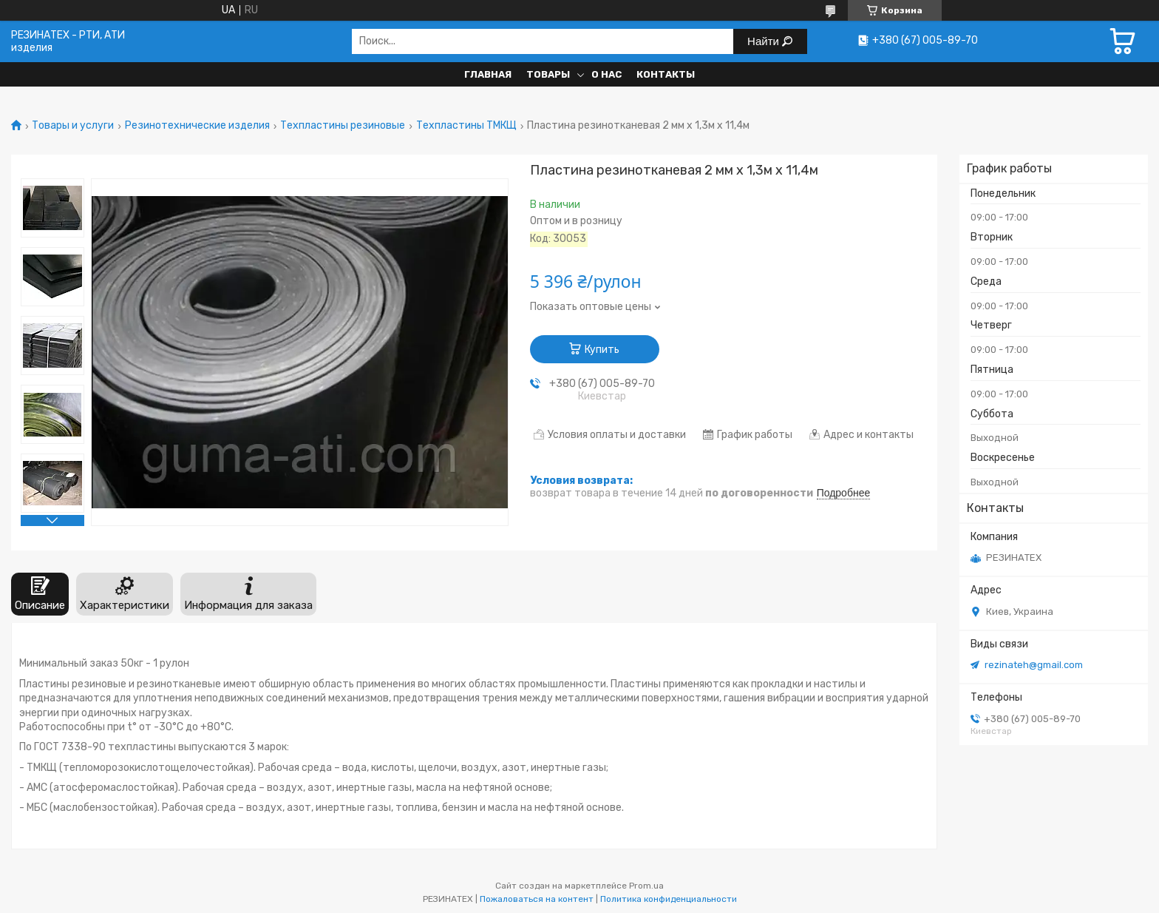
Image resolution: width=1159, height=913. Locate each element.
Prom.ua (646, 885)
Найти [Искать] (764, 41)
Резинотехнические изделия (197, 126)
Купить (602, 349)
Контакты (665, 74)
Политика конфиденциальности (668, 899)
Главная (487, 74)
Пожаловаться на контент (537, 899)
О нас (606, 74)
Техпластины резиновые (342, 126)
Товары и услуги (73, 126)
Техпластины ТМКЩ (466, 126)
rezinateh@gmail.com (1034, 664)
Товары (548, 74)
